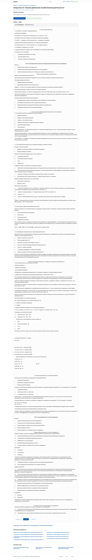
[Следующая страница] (34, 519)
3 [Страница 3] (29, 519)
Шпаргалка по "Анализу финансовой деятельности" (58, 532)
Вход (64, 1)
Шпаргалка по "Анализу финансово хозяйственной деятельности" (28, 532)
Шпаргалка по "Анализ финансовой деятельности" (58, 534)
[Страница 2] (26, 519)
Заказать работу (74, 1)
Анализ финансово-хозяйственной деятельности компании (65, 548)
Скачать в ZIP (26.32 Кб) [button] (19, 18)
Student (20, 556)
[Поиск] (54, 1)
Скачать (31, 24)
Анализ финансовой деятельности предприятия (26, 5)
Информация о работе (33, 525)
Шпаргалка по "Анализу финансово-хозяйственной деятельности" (29, 534)
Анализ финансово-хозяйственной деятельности (58, 536)
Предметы (15, 5)
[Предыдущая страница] (18, 519)
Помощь (68, 1)
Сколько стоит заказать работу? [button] (34, 18)
